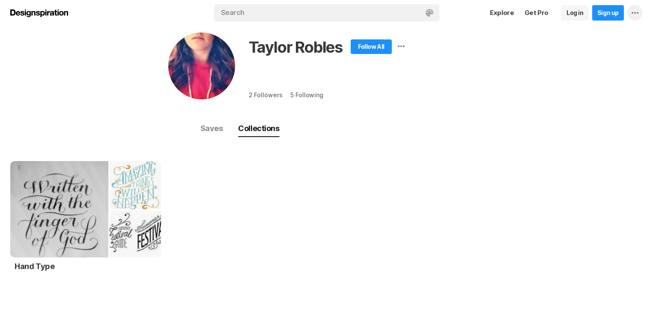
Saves (211, 128)
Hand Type (34, 266)
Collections (258, 128)
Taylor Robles (296, 47)
